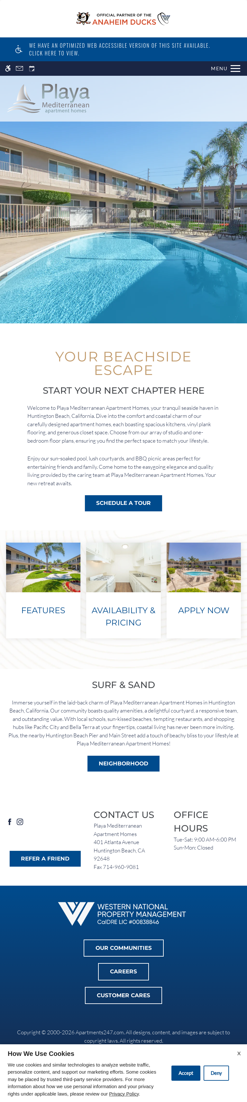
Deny (216, 1073)
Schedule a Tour (123, 503)
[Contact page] (19, 68)
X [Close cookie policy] (239, 1053)
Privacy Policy (124, 1094)
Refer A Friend (45, 858)
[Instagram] (20, 821)
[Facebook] (9, 821)
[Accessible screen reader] (8, 68)
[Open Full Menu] (225, 68)
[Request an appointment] (31, 68)
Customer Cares (123, 995)
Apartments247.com (100, 1032)
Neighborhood (123, 763)
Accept (185, 1073)
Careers (123, 971)
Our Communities (124, 948)
